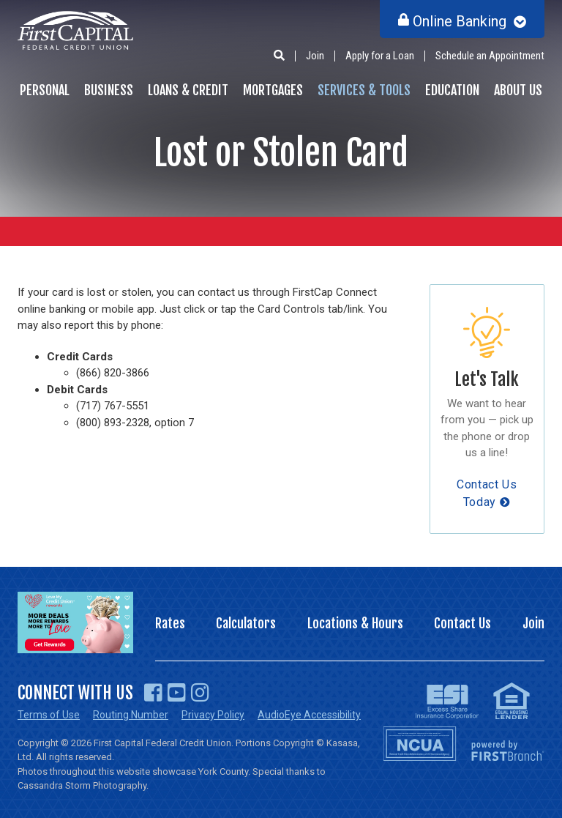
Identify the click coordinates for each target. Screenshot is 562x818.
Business (108, 90)
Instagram (200, 693)
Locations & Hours (355, 623)
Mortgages (273, 90)
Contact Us (462, 623)
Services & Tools (364, 90)
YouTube (177, 693)
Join (315, 55)
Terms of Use (49, 715)
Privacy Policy (212, 715)
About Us (518, 90)
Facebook (153, 693)
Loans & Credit (188, 90)
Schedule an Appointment (489, 55)
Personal (45, 90)
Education (452, 90)
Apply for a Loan (379, 55)
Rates (170, 623)
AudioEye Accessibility (309, 715)
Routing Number (130, 715)
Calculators (246, 623)
